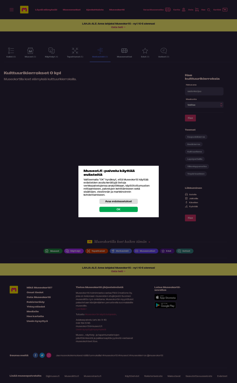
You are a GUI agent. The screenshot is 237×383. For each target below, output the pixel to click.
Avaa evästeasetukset (118, 201)
